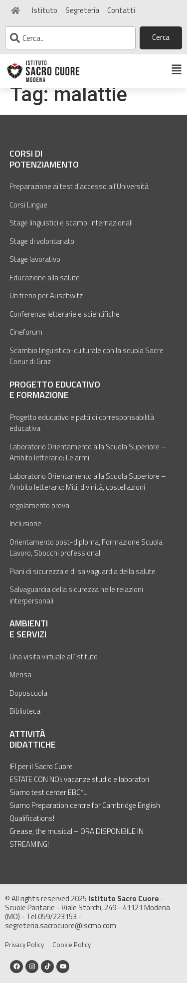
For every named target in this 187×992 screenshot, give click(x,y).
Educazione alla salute (44, 286)
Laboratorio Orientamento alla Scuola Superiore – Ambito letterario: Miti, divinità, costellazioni (87, 491)
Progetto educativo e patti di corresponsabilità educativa (81, 432)
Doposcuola (28, 702)
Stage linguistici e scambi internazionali (71, 232)
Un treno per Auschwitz (46, 305)
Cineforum (25, 341)
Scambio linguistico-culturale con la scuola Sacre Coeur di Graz (86, 365)
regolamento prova (39, 515)
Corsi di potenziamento (44, 168)
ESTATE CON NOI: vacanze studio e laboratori (79, 788)
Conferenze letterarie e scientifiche (64, 323)
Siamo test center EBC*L (48, 801)
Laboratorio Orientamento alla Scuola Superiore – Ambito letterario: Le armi (87, 461)
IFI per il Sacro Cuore (41, 775)
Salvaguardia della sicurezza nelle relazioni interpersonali (76, 604)
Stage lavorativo (34, 268)
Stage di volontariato (41, 250)
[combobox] (70, 37)
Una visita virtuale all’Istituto (53, 665)
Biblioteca (24, 720)
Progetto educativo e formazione (54, 399)
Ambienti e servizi (28, 638)
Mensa (20, 684)
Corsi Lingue (28, 213)
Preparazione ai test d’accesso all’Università (79, 195)
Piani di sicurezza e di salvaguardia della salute (82, 581)
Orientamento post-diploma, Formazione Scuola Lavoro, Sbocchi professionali (86, 557)
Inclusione (25, 533)
